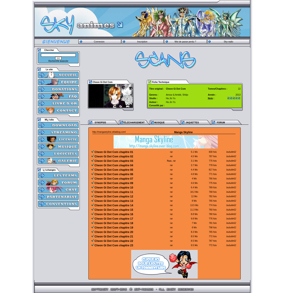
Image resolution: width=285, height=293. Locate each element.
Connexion (99, 41)
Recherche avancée (58, 61)
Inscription (142, 41)
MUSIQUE (159, 122)
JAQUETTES (192, 122)
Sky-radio (228, 41)
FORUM (221, 122)
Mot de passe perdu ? (185, 41)
